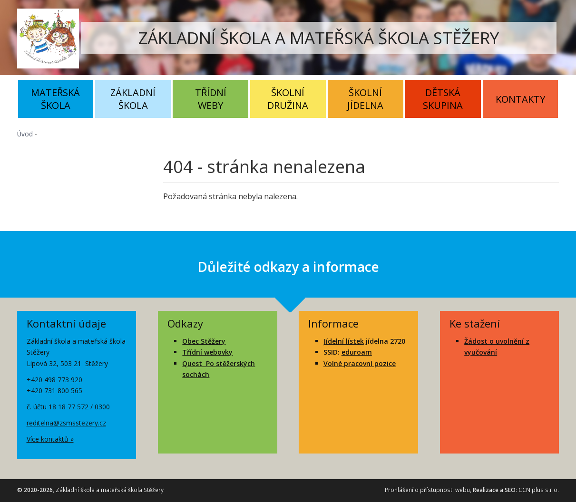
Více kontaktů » (50, 439)
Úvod (25, 133)
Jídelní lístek (343, 341)
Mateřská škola (55, 99)
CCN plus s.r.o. (538, 490)
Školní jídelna (365, 99)
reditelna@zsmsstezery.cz (66, 422)
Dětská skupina (443, 99)
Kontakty (520, 99)
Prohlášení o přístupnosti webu (427, 490)
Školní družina (287, 99)
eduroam (357, 352)
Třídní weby (210, 99)
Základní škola (133, 99)
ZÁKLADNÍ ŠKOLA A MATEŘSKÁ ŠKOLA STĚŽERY (318, 38)
